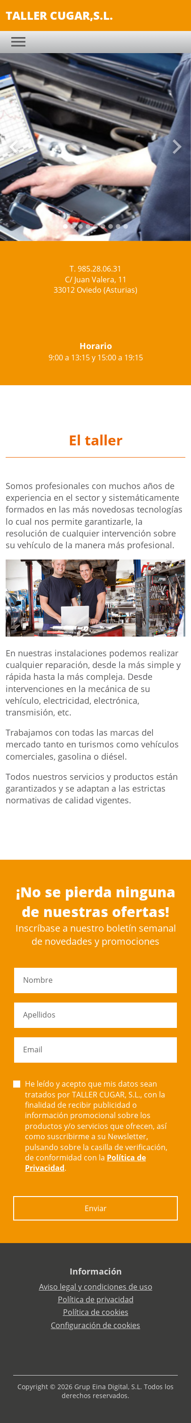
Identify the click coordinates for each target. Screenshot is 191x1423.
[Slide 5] (103, 226)
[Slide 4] (95, 226)
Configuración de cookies (95, 1325)
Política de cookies (95, 1312)
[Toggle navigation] (18, 42)
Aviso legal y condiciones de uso (95, 1287)
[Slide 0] (65, 226)
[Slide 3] (88, 226)
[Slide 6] (110, 226)
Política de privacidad (96, 1299)
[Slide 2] (80, 226)
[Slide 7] (118, 226)
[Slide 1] (73, 226)
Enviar (96, 1208)
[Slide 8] (125, 226)
